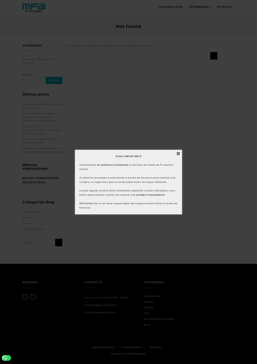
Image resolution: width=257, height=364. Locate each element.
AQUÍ (126, 178)
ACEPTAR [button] (121, 188)
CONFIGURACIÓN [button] (142, 188)
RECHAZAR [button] (102, 188)
